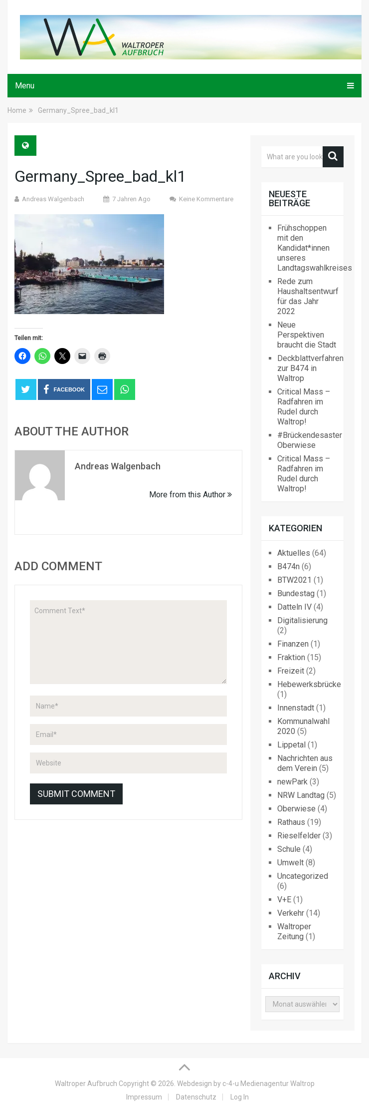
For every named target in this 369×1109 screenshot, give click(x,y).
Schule (289, 849)
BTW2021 (294, 580)
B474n (288, 566)
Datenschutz (196, 1097)
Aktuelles (293, 553)
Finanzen (293, 644)
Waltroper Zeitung (294, 931)
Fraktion (291, 657)
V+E (284, 899)
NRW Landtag (301, 795)
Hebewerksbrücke (309, 684)
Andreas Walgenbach (53, 199)
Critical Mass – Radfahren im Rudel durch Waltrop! (303, 406)
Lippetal (291, 744)
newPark (292, 781)
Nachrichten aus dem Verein (305, 763)
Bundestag (296, 593)
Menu (24, 85)
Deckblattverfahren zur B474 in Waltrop (310, 368)
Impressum (144, 1097)
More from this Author (190, 494)
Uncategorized (302, 876)
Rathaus (291, 822)
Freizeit (290, 671)
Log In (239, 1097)
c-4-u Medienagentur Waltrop (268, 1084)
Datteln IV (294, 607)
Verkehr (290, 913)
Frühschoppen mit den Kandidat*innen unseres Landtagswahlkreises (314, 248)
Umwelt (290, 862)
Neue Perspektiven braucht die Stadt (306, 335)
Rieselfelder (299, 835)
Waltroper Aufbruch (86, 1084)
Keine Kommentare (206, 199)
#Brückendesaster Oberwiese (309, 440)
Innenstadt (295, 708)
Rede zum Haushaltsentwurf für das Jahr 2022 (308, 296)
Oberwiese (296, 808)
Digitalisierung (302, 620)
